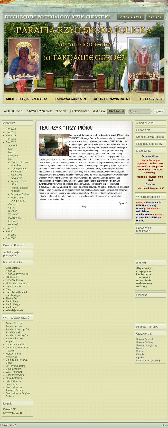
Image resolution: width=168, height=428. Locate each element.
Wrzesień (13, 214)
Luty (10, 148)
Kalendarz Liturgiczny (149, 143)
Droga (9, 289)
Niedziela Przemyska (17, 274)
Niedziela (11, 271)
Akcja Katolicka (14, 378)
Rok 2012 (11, 142)
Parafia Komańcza (15, 344)
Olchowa (10, 396)
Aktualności (13, 111)
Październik (14, 217)
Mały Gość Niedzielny (17, 283)
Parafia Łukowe (14, 326)
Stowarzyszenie (39, 111)
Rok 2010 (11, 231)
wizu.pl (165, 425)
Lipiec (11, 207)
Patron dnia (143, 130)
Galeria (99, 111)
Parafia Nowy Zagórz (17, 335)
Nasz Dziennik (13, 286)
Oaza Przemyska (15, 375)
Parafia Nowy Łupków (17, 329)
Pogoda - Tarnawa (147, 326)
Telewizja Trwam (15, 310)
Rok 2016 (11, 128)
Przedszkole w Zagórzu (18, 393)
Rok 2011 (11, 228)
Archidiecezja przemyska (11, 254)
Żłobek (60, 111)
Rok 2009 (11, 234)
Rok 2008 (11, 238)
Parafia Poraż (13, 332)
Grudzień (13, 224)
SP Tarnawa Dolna (15, 365)
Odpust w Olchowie (21, 194)
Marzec (12, 152)
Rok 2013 (11, 138)
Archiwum (116, 111)
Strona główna (130, 16)
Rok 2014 (11, 135)
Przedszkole (80, 111)
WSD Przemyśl (14, 372)
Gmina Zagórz (13, 369)
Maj (10, 159)
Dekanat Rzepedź (14, 245)
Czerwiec (13, 204)
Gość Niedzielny (14, 280)
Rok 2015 (11, 132)
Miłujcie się (11, 277)
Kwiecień (13, 155)
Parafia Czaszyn (14, 323)
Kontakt (155, 16)
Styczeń (12, 145)
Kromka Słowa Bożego (150, 136)
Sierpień (12, 211)
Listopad (12, 221)
